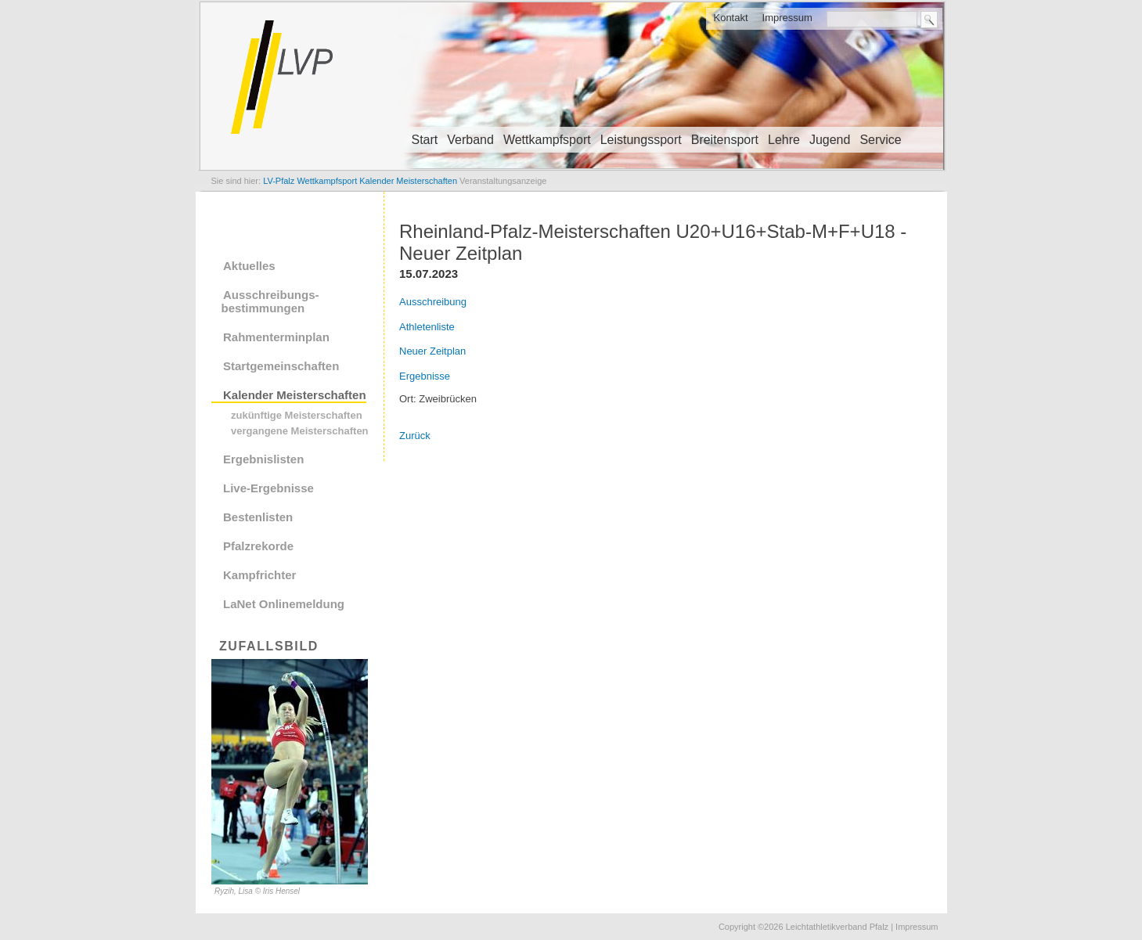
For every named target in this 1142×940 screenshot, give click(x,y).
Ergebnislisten (263, 459)
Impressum (787, 17)
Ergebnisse (424, 376)
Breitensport (724, 139)
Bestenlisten (258, 517)
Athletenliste (427, 327)
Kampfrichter (259, 575)
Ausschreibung (433, 302)
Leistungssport (641, 139)
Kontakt (730, 17)
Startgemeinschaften (281, 366)
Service (880, 139)
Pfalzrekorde (258, 546)
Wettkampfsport (547, 139)
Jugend (830, 139)
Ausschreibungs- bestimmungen (265, 301)
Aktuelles (249, 265)
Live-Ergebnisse (268, 488)
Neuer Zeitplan (432, 351)
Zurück (415, 435)
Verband (470, 139)
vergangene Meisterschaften (300, 431)
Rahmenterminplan (276, 337)
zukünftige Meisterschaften (296, 415)
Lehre (784, 139)
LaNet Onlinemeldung (283, 603)
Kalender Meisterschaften (294, 395)
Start (425, 139)
